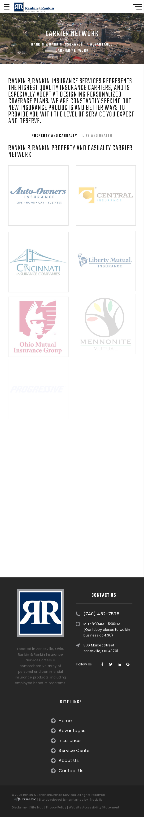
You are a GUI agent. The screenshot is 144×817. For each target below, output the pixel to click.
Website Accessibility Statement (94, 807)
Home (24, 721)
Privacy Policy (56, 807)
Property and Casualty (54, 136)
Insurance (29, 740)
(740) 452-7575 (101, 586)
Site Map (36, 807)
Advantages (101, 45)
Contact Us (30, 771)
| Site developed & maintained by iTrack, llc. (58, 800)
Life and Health (97, 136)
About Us (28, 760)
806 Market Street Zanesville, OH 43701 (100, 620)
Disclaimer (20, 807)
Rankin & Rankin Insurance (57, 45)
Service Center (34, 750)
